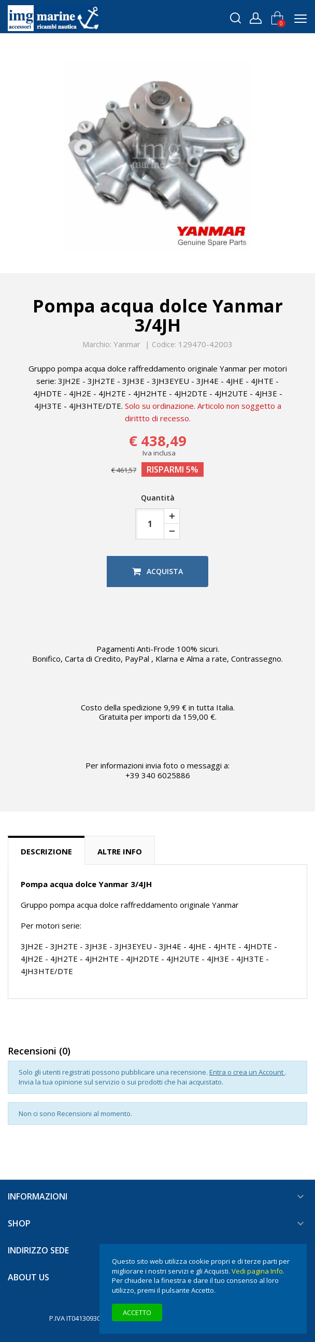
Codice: (164, 344)
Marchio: (96, 344)
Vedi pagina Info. (258, 1271)
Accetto (137, 1312)
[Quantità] (149, 523)
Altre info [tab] (119, 851)
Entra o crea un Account (247, 1072)
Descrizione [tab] (46, 851)
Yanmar (126, 344)
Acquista (157, 571)
